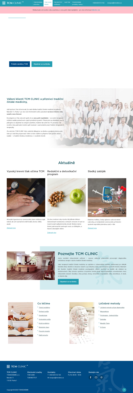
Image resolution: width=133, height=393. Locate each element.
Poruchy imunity (44, 331)
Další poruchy (43, 335)
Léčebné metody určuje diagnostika (112, 308)
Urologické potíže (45, 319)
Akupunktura (104, 311)
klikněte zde (96, 10)
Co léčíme (33, 17)
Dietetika (103, 319)
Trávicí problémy (44, 308)
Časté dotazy (98, 17)
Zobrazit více (11, 228)
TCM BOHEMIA (38, 3)
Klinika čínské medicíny (17, 17)
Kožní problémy (44, 323)
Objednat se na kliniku (42, 64)
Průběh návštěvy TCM (19, 64)
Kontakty (121, 17)
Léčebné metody (47, 17)
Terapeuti (76, 17)
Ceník (86, 17)
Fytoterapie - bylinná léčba (109, 315)
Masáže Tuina (105, 323)
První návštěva (63, 17)
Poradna (110, 17)
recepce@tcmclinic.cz (114, 3)
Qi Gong (103, 327)
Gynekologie (43, 315)
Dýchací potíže (44, 311)
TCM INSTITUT (58, 3)
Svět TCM (67, 2)
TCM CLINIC (48, 3)
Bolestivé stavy (44, 327)
